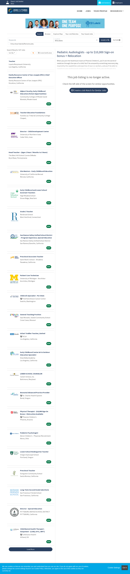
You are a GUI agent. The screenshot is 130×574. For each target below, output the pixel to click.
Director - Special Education (31, 509)
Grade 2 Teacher (26, 211)
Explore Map (58, 34)
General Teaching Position (30, 314)
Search (39, 34)
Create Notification (45, 53)
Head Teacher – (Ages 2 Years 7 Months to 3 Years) (28, 152)
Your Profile (101, 11)
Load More (30, 549)
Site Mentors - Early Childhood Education (36, 171)
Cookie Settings (114, 568)
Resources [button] (116, 11)
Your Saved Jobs (87, 34)
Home (79, 11)
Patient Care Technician (29, 275)
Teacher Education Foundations (32, 112)
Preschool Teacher (27, 470)
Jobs (88, 11)
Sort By (11, 53)
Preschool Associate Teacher (31, 256)
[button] (116, 40)
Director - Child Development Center (34, 131)
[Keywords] (30, 40)
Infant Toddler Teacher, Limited (32, 333)
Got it (125, 568)
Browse (47, 34)
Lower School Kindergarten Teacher (34, 452)
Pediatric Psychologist (29, 433)
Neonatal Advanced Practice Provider (35, 392)
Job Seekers (104, 2)
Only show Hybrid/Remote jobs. (22, 44)
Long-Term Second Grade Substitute (34, 490)
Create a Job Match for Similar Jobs (88, 90)
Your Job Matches (72, 34)
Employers (118, 2)
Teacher (12, 61)
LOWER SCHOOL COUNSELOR (31, 374)
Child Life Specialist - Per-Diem (32, 296)
